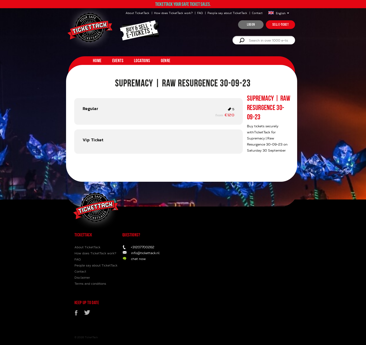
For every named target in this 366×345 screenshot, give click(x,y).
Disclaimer (82, 277)
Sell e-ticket (280, 24)
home (97, 60)
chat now (138, 258)
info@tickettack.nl (145, 253)
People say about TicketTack (227, 13)
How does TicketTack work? (173, 13)
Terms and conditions (90, 283)
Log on (251, 24)
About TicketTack (137, 13)
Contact (257, 13)
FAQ (200, 13)
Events (117, 60)
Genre (165, 60)
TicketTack (91, 337)
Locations (142, 60)
